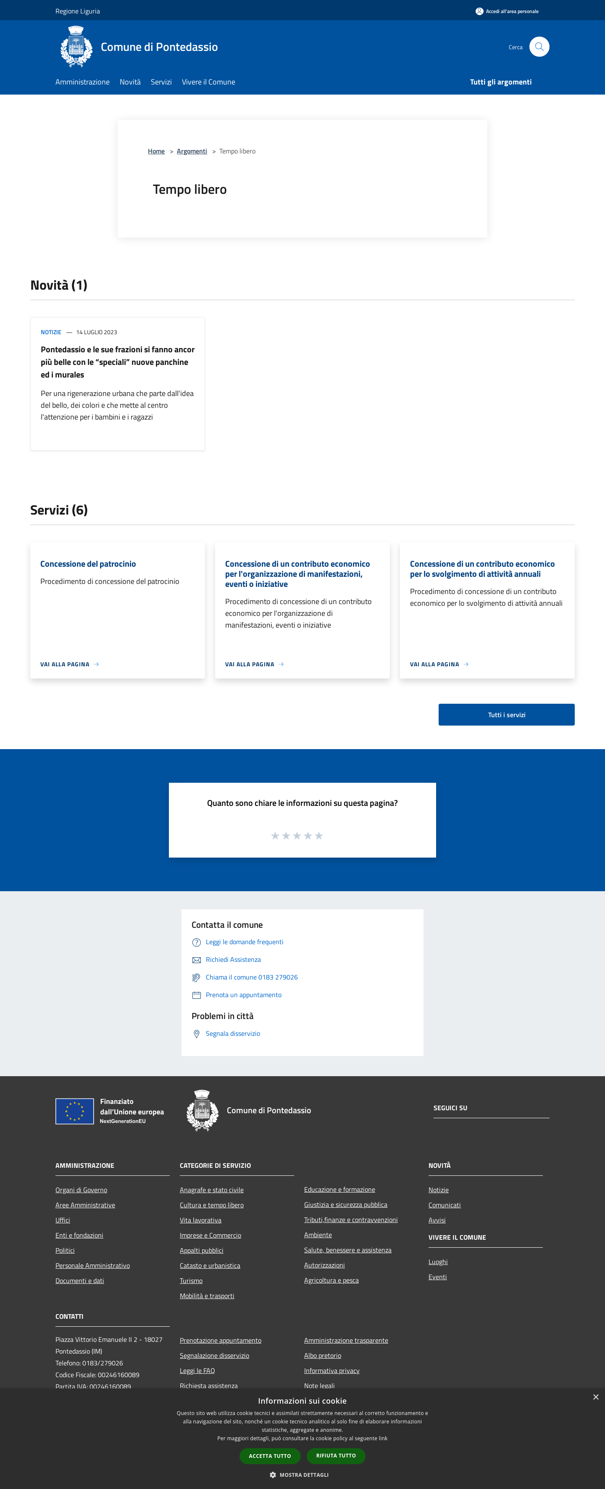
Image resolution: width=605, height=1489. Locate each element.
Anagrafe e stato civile (212, 1190)
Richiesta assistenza (209, 1386)
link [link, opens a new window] (383, 1438)
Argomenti (192, 151)
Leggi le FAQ (197, 1370)
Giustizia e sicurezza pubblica (345, 1204)
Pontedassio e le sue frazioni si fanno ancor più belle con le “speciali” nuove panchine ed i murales (118, 362)
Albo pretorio (322, 1355)
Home (156, 151)
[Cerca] (539, 47)
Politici (65, 1250)
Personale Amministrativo (92, 1265)
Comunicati (445, 1205)
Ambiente (318, 1235)
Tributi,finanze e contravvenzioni (351, 1219)
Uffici (62, 1220)
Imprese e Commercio (210, 1235)
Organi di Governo (81, 1190)
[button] (302, 1475)
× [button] (595, 1397)
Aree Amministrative (85, 1205)
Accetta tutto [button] (270, 1456)
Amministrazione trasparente (346, 1340)
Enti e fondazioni (79, 1235)
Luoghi (438, 1262)
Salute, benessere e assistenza (348, 1250)
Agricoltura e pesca (331, 1280)
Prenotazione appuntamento (220, 1340)
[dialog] (302, 1439)
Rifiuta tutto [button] (336, 1455)
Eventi (438, 1277)
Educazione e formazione (339, 1189)
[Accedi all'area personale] (507, 11)
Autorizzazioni (324, 1265)
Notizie (51, 331)
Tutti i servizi (507, 715)
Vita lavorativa (200, 1220)
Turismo (191, 1280)
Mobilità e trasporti (207, 1296)
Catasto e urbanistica (210, 1265)
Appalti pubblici (202, 1250)
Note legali (319, 1386)
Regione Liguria (77, 11)
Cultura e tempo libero (212, 1205)
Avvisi (437, 1220)
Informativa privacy (332, 1370)
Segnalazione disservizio (214, 1355)
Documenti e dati (79, 1280)
